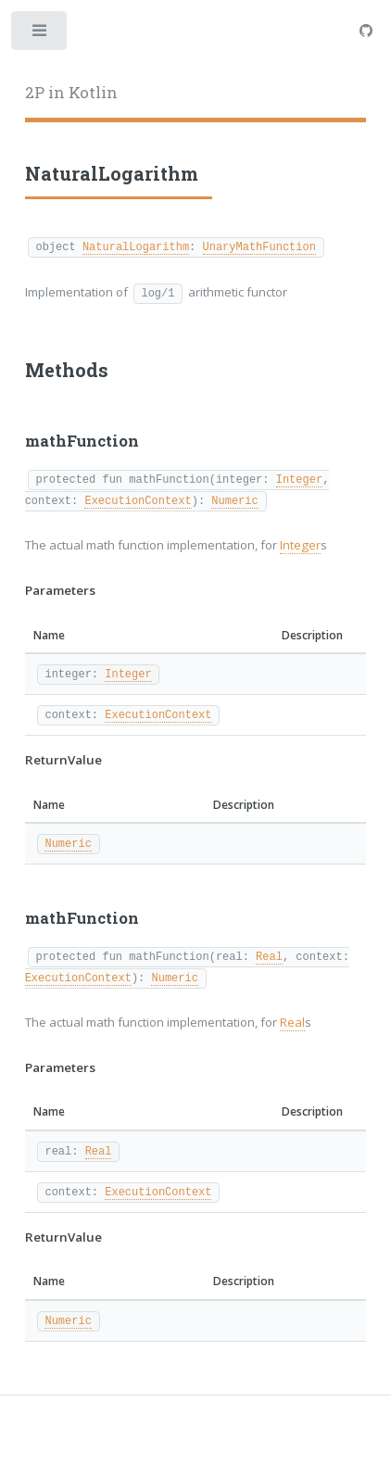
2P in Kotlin (71, 92)
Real (269, 956)
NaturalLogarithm (135, 246)
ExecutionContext (137, 500)
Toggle (40, 34)
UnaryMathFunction (258, 246)
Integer (299, 478)
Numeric (234, 500)
